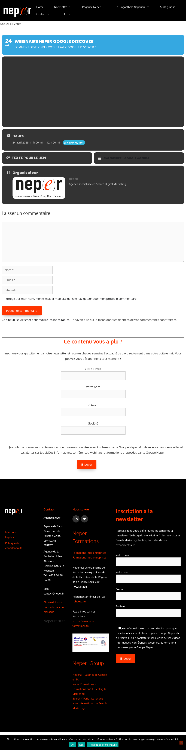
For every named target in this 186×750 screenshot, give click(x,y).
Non (81, 744)
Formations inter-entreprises (89, 552)
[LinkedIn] (76, 518)
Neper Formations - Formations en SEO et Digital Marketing (89, 689)
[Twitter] (84, 518)
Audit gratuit (167, 7)
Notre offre (65, 7)
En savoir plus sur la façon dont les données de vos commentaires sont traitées (123, 320)
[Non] (181, 743)
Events (16, 24)
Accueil (5, 24)
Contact (45, 14)
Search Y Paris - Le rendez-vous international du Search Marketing (89, 703)
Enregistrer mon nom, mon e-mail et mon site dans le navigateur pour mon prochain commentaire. (71, 298)
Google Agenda (136, 158)
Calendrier (113, 158)
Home (40, 7)
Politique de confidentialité (103, 744)
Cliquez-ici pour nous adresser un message (54, 607)
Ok (72, 744)
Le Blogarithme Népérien (135, 7)
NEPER (73, 179)
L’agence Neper (96, 7)
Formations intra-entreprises (89, 557)
